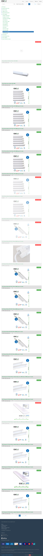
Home (2, 524)
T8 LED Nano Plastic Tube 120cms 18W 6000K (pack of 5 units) (12, 173)
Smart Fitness (4, 34)
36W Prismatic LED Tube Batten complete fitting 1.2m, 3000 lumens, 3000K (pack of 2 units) (17, 421)
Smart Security (4, 9)
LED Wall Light (5, 33)
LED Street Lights (5, 28)
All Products (3, 6)
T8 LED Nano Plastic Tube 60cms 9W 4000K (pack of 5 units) (12, 196)
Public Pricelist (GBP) (20, 4)
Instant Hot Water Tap (5, 8)
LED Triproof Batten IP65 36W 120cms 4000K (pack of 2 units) (12, 286)
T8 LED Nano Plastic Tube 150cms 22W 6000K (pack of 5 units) (12, 128)
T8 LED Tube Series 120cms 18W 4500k (8, 83)
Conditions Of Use (4, 525)
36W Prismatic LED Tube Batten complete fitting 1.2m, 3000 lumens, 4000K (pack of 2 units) (17, 444)
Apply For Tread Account (5, 527)
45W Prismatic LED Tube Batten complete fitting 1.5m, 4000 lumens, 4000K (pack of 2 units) (17, 376)
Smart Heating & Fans (5, 36)
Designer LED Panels (6, 15)
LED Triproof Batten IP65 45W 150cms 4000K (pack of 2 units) (12, 241)
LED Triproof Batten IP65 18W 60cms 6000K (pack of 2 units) (12, 354)
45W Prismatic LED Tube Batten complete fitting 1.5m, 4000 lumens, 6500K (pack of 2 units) (17, 399)
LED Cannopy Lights (6, 21)
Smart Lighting (4, 37)
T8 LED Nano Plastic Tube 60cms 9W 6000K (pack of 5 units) (12, 218)
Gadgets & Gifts (4, 11)
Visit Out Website (14, 547)
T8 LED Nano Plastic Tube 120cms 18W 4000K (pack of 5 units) (12, 151)
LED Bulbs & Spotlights (6, 18)
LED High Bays (5, 24)
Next (35, 4)
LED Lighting (5, 14)
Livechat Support (4, 528)
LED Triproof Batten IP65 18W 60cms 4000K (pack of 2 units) (12, 331)
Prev (27, 4)
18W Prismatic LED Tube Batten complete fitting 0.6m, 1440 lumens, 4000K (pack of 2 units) (17, 512)
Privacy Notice (3, 526)
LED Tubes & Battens (6, 31)
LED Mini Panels (5, 25)
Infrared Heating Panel (5, 12)
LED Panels (4, 27)
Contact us (3, 532)
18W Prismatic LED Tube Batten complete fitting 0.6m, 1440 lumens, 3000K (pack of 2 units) (17, 489)
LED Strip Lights (5, 30)
